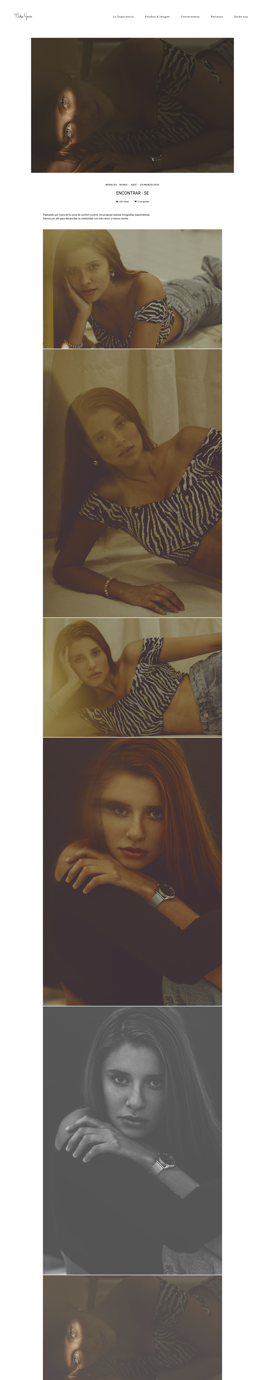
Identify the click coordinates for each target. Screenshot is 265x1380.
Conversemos (190, 16)
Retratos (217, 16)
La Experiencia (123, 16)
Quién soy (241, 16)
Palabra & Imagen (157, 16)
